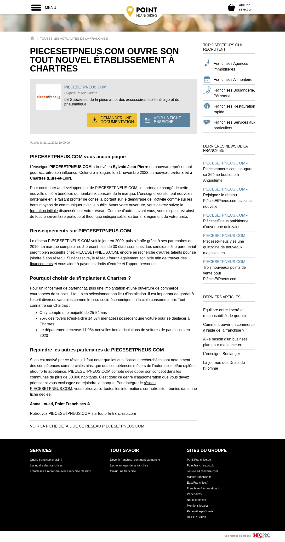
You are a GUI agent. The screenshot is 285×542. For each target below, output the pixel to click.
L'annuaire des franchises (46, 465)
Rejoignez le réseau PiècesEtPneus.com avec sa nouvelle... (227, 200)
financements (41, 264)
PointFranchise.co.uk (200, 465)
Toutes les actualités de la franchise (74, 38)
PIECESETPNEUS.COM (85, 87)
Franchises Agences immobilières (231, 66)
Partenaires (194, 494)
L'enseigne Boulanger (221, 354)
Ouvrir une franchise (123, 471)
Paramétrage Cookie (200, 511)
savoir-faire (56, 216)
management (151, 216)
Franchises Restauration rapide (234, 109)
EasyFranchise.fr (198, 482)
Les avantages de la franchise (129, 465)
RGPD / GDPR (196, 517)
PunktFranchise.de (199, 459)
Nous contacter (196, 500)
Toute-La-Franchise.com (202, 471)
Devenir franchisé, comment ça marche (135, 459)
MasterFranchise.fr (199, 477)
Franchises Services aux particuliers (234, 125)
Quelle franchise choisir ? (46, 459)
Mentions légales (198, 505)
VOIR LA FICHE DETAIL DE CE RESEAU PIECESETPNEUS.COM (89, 426)
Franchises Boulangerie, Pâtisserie (234, 93)
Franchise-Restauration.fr (203, 488)
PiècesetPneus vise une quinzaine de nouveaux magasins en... (223, 247)
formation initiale (44, 211)
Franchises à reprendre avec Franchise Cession (60, 471)
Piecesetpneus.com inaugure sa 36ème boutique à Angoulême (227, 174)
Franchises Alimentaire (233, 79)
